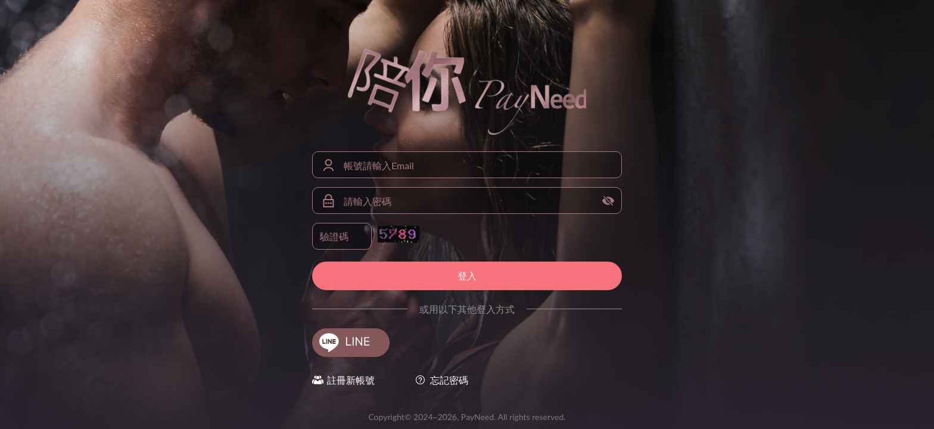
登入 (467, 275)
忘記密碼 (449, 380)
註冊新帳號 (351, 380)
